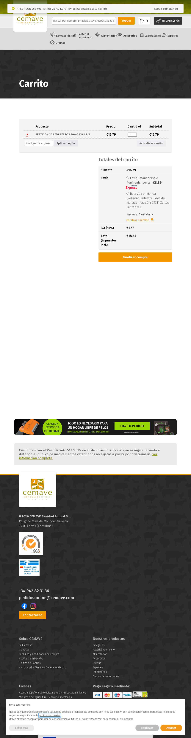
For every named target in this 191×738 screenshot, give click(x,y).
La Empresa (25, 645)
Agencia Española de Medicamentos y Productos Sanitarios (52, 692)
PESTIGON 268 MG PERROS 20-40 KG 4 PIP (62, 134)
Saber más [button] (21, 727)
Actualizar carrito (151, 143)
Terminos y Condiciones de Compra (39, 654)
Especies (172, 35)
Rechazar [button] (147, 727)
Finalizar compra (135, 257)
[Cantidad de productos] (132, 135)
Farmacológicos (66, 35)
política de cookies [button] (49, 715)
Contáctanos (33, 615)
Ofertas (60, 42)
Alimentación (109, 35)
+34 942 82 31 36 (34, 591)
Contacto (24, 649)
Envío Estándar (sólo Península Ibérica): (144, 182)
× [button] (27, 134)
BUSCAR (126, 20)
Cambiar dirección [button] (137, 220)
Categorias (99, 645)
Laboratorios (153, 35)
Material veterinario (85, 36)
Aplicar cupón (66, 143)
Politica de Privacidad (31, 658)
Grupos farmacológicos (106, 676)
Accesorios (130, 35)
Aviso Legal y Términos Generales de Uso (42, 667)
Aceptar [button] (171, 727)
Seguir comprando (166, 8)
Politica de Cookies (30, 663)
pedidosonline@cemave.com (46, 598)
